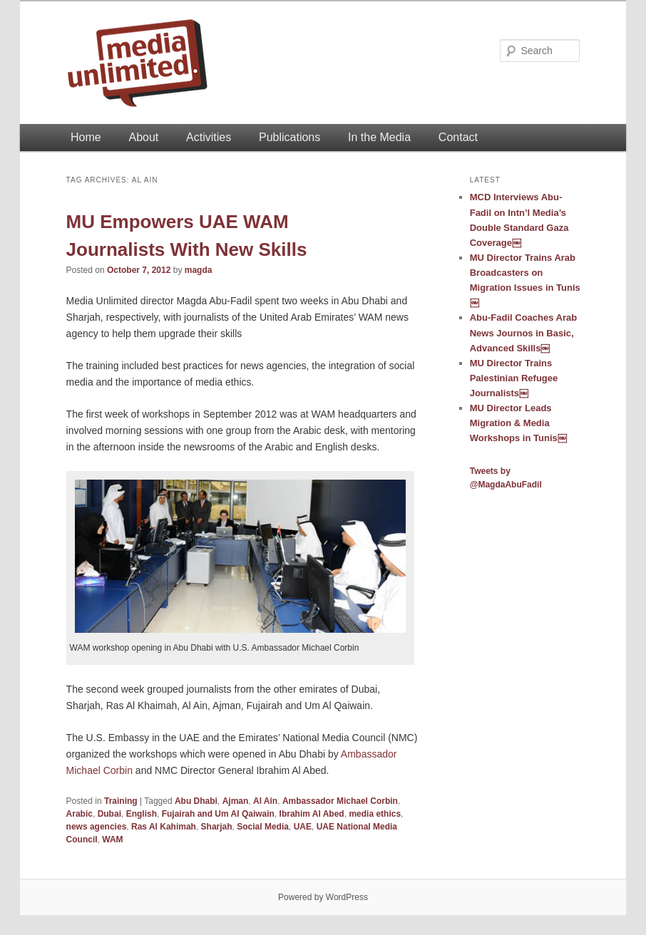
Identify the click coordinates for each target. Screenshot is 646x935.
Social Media (263, 827)
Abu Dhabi (196, 801)
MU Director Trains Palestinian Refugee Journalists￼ (514, 378)
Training (121, 801)
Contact (458, 137)
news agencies (96, 827)
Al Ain (265, 801)
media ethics (375, 814)
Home (86, 137)
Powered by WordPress (323, 897)
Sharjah (216, 827)
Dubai (109, 814)
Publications (289, 137)
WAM (112, 839)
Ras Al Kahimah (163, 827)
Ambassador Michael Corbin (340, 801)
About (143, 137)
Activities (208, 137)
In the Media (379, 137)
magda (198, 270)
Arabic (79, 814)
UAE (303, 827)
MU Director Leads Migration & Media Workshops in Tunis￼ (518, 423)
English (141, 814)
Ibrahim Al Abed (312, 814)
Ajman (235, 801)
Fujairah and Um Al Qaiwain (218, 814)
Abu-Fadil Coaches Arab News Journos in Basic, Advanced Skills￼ (523, 332)
